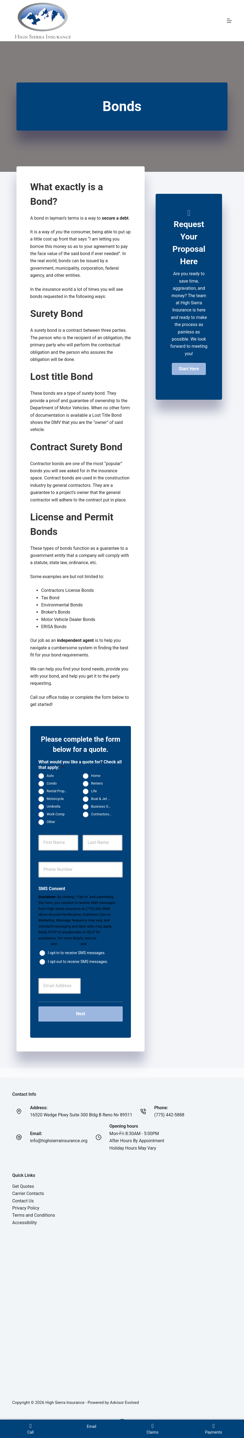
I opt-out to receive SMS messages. (78, 961)
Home (95, 776)
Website (93, 944)
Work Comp (55, 814)
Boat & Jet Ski (102, 799)
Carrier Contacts (28, 1193)
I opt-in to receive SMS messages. (76, 952)
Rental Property (58, 791)
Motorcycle (55, 799)
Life (94, 791)
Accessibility (24, 1222)
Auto (50, 776)
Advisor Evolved (124, 1402)
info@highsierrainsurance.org (58, 1140)
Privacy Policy (69, 944)
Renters (97, 784)
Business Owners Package (103, 807)
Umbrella (53, 807)
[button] (189, 369)
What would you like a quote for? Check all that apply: (80, 764)
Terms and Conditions (33, 1215)
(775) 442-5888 (169, 1114)
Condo (52, 784)
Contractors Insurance (103, 814)
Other (51, 822)
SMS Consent (51, 888)
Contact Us (23, 1201)
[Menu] (229, 20)
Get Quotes (23, 1186)
